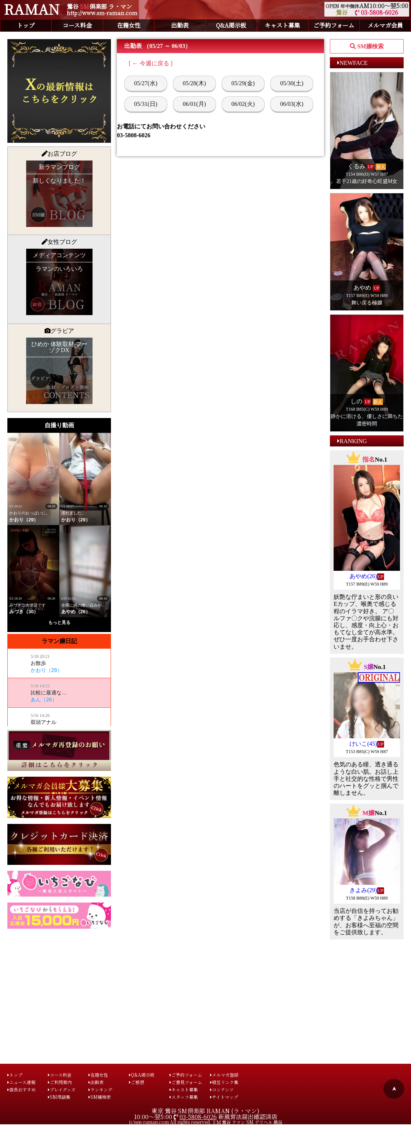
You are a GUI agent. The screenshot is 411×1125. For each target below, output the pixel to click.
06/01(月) (194, 104)
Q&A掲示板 (231, 25)
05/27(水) (145, 83)
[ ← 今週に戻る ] (151, 63)
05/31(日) (145, 104)
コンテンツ (222, 1089)
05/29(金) (243, 83)
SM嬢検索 (99, 1097)
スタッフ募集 (184, 1097)
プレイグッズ (62, 1089)
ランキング (100, 1089)
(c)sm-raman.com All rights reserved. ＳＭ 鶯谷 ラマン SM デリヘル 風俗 (205, 1122)
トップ (26, 25)
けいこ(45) (363, 744)
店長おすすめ (21, 1089)
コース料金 (77, 25)
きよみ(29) (363, 890)
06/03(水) (291, 104)
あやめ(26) (363, 576)
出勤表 (180, 25)
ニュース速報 (21, 1082)
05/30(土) (291, 83)
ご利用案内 (60, 1082)
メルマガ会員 (385, 25)
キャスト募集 (282, 25)
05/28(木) (194, 83)
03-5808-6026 (376, 12)
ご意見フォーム (186, 1082)
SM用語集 (59, 1097)
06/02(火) (243, 104)
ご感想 (136, 1082)
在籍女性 (128, 25)
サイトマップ (224, 1097)
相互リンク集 (224, 1082)
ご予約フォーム (333, 25)
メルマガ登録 (224, 1074)
